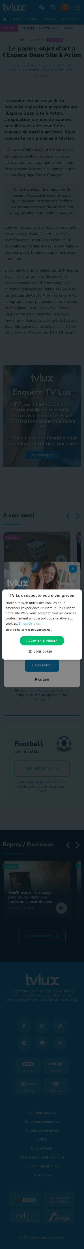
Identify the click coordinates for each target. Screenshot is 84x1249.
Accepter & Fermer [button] (42, 640)
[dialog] (42, 624)
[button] (41, 630)
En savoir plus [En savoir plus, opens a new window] (29, 623)
